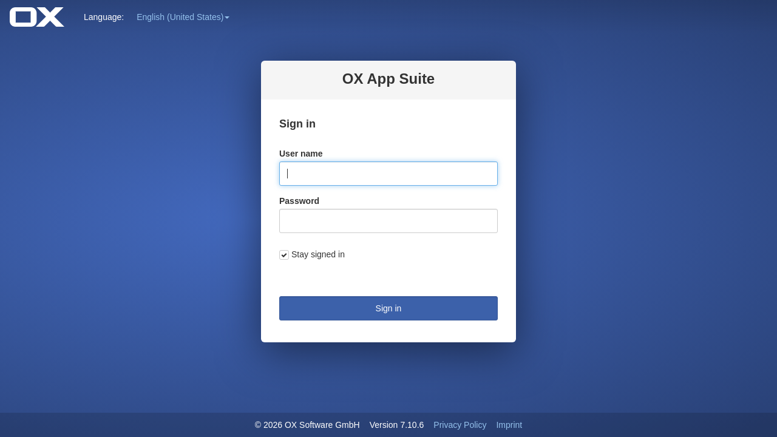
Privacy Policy (459, 425)
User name (301, 153)
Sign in (389, 308)
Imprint (509, 425)
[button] (183, 17)
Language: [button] (104, 17)
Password (299, 201)
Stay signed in (318, 254)
